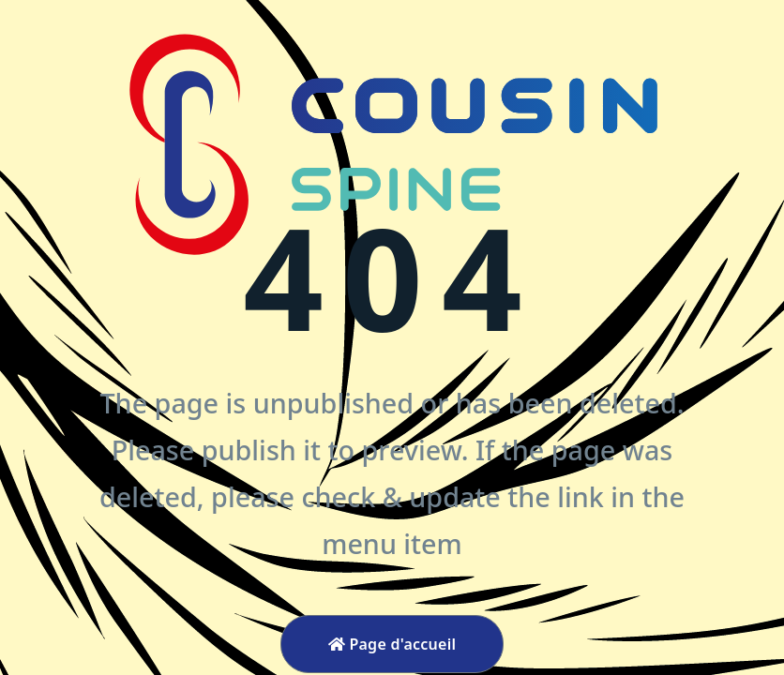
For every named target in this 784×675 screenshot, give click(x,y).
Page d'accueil (392, 644)
